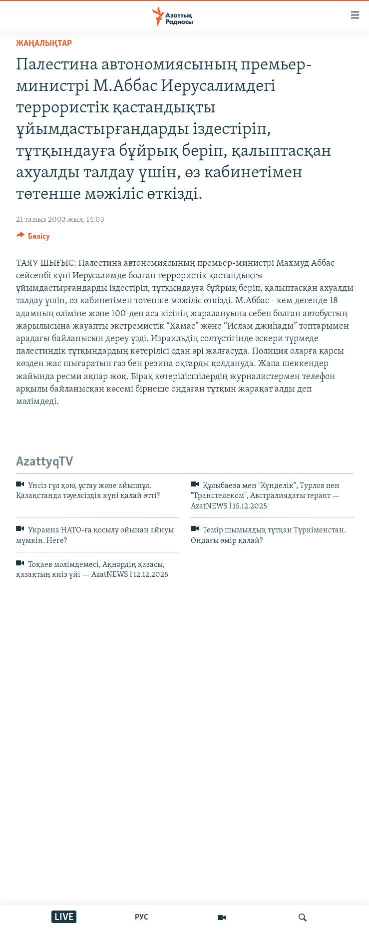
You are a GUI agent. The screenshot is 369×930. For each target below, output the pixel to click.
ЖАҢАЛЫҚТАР (44, 43)
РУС (141, 918)
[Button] (33, 238)
